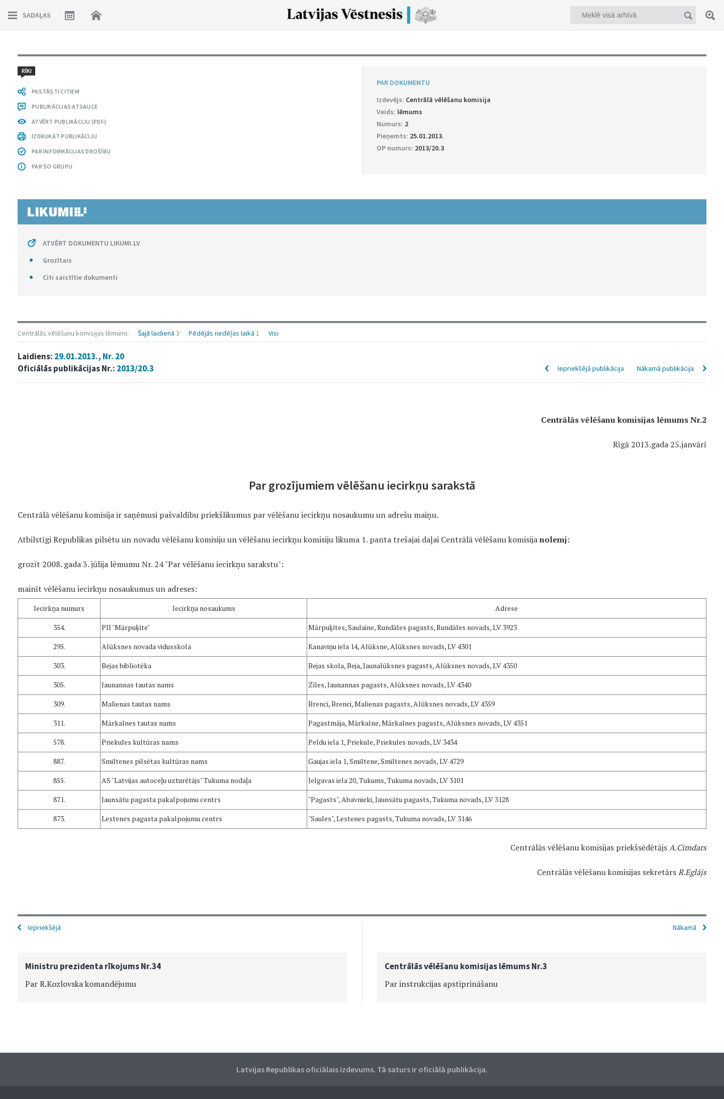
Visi (273, 66)
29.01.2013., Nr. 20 (89, 89)
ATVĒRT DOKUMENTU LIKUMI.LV (91, 830)
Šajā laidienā (156, 66)
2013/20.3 (135, 101)
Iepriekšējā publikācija (591, 101)
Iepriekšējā (44, 926)
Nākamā (684, 926)
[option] (182, 976)
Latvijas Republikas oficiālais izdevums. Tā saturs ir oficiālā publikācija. (362, 1068)
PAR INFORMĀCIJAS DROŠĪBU (71, 738)
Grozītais (57, 847)
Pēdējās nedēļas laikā (221, 66)
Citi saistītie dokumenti (80, 864)
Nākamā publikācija (665, 101)
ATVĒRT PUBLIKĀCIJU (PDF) (69, 709)
